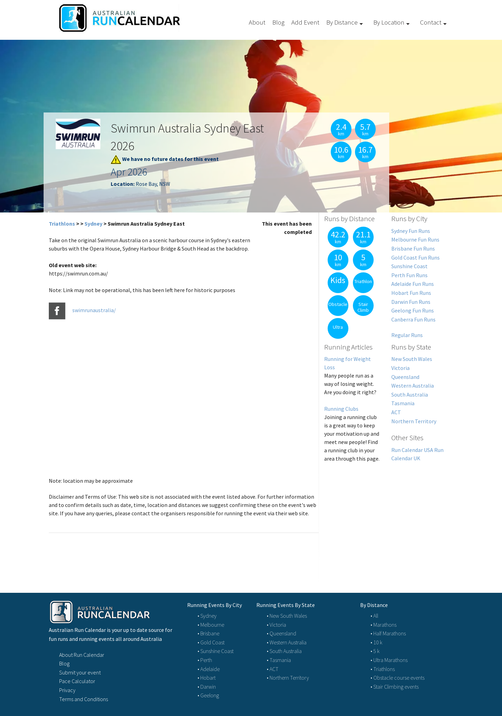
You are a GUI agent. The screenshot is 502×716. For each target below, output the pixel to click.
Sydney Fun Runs (410, 230)
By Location (388, 22)
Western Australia (412, 385)
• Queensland (281, 633)
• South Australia (284, 650)
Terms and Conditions (83, 699)
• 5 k (375, 650)
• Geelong (208, 695)
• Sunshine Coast (216, 650)
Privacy (67, 690)
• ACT (273, 668)
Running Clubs (341, 408)
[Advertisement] (386, 519)
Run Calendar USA (412, 449)
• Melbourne (211, 624)
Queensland (405, 376)
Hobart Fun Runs (411, 292)
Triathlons (62, 223)
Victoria (400, 367)
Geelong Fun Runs (412, 310)
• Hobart (207, 677)
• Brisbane (208, 633)
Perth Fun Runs (409, 275)
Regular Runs (407, 335)
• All (374, 615)
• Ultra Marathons (389, 659)
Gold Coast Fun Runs (415, 257)
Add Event (305, 22)
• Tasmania (279, 659)
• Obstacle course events (398, 677)
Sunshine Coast (409, 266)
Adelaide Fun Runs (412, 283)
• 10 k (376, 642)
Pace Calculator (77, 681)
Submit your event (80, 672)
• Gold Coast (211, 642)
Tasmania (402, 403)
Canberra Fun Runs (413, 319)
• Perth (205, 659)
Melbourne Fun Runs (415, 239)
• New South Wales (287, 615)
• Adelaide (209, 668)
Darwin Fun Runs (410, 301)
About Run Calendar (81, 654)
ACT (396, 412)
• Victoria (276, 624)
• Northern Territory (288, 677)
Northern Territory (413, 421)
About (257, 22)
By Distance (342, 22)
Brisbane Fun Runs (413, 248)
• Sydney (207, 615)
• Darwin (207, 686)
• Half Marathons (388, 633)
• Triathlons (383, 668)
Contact (430, 22)
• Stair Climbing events (395, 686)
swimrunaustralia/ (94, 310)
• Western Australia (287, 642)
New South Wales (411, 358)
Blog (278, 22)
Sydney (93, 223)
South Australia (409, 394)
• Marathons (383, 624)
